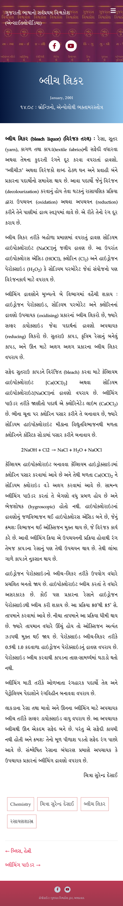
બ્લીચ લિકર (95, 804)
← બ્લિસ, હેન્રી (18, 851)
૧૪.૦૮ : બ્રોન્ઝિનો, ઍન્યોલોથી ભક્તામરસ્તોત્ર (61, 107)
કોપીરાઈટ (44, 898)
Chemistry (20, 804)
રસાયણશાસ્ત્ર (21, 821)
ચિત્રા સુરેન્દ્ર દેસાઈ (57, 804)
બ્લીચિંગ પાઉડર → (22, 865)
